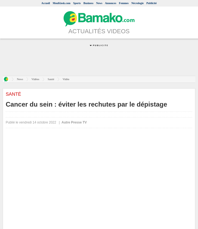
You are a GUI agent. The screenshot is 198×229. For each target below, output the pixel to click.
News (99, 3)
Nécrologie (137, 3)
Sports (77, 3)
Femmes (124, 3)
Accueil (45, 3)
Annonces (110, 3)
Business (88, 3)
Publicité (151, 3)
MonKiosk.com (61, 3)
